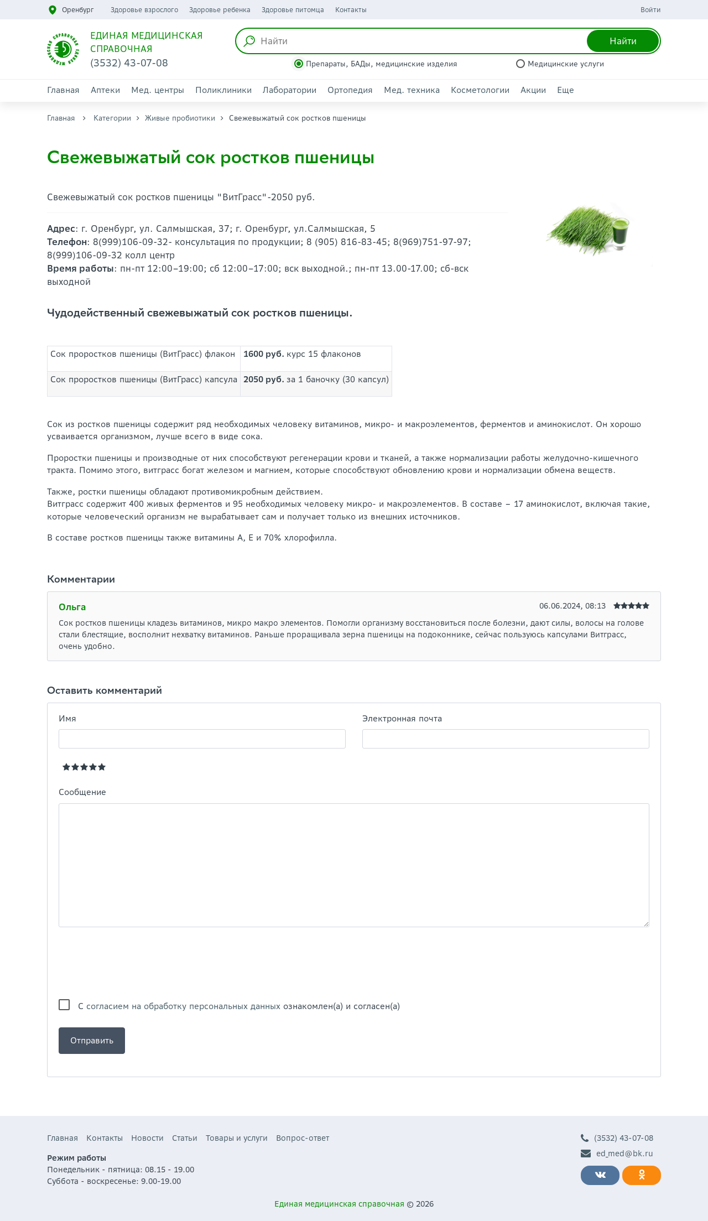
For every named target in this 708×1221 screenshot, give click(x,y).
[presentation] (143, 963)
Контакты (351, 10)
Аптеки (105, 90)
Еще (565, 90)
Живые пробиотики (180, 118)
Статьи (184, 1138)
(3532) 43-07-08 (617, 1138)
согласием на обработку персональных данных (183, 1006)
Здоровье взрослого (144, 10)
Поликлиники (223, 90)
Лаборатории (289, 90)
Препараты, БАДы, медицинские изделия (381, 64)
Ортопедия (350, 90)
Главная (63, 90)
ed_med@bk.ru (617, 1154)
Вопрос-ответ (302, 1138)
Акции (533, 90)
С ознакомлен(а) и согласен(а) (239, 1006)
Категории (112, 118)
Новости (147, 1138)
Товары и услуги (237, 1138)
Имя (67, 718)
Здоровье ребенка (220, 10)
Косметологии (480, 90)
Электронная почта (402, 718)
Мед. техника (412, 90)
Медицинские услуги (566, 64)
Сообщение (82, 792)
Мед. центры (157, 90)
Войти (651, 10)
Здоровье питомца (293, 10)
